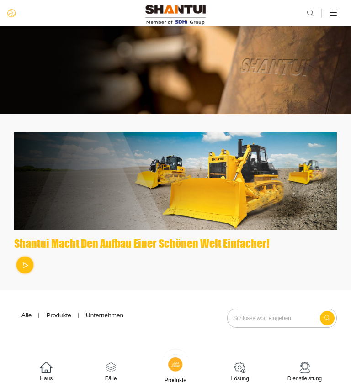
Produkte (58, 315)
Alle (26, 315)
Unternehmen (104, 315)
